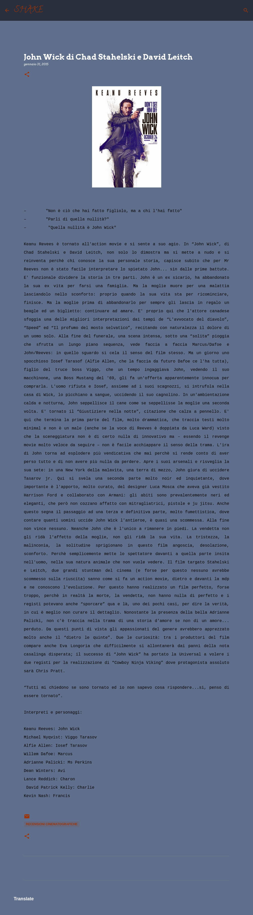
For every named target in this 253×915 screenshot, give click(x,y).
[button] (27, 74)
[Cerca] (50, 10)
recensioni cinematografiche (52, 824)
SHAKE (28, 10)
